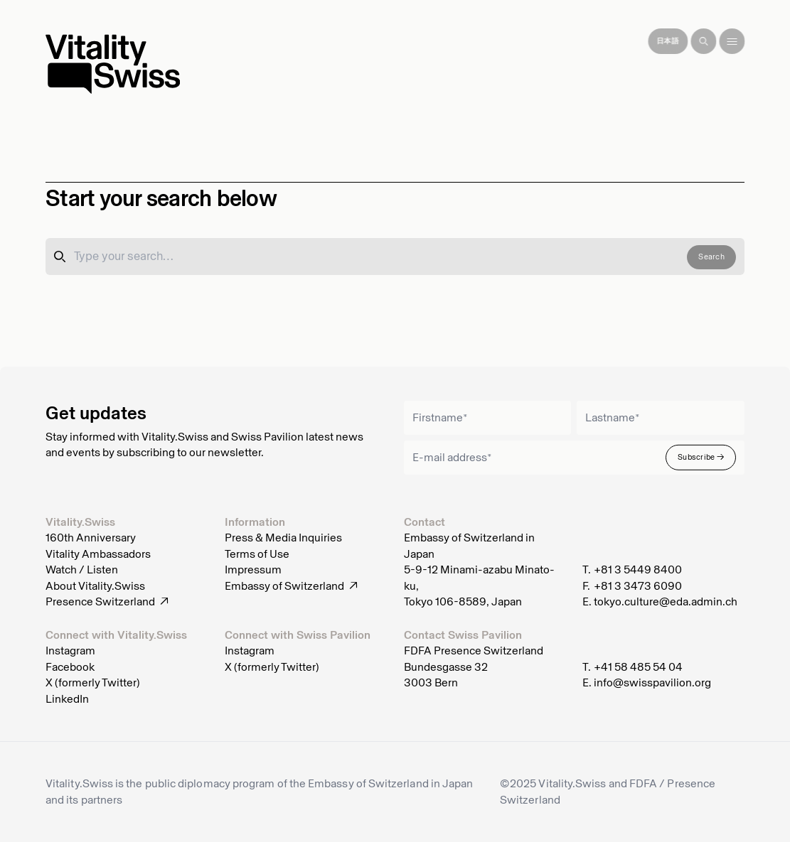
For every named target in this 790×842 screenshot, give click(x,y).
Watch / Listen (82, 569)
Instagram (70, 650)
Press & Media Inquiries (283, 537)
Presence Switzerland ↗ (107, 601)
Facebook (70, 667)
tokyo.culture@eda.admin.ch (665, 601)
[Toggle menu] (731, 41)
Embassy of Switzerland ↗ (291, 586)
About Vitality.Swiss (95, 586)
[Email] (574, 458)
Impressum (253, 569)
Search (711, 256)
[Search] (703, 41)
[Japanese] (668, 41)
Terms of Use (257, 554)
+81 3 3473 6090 (638, 586)
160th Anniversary (91, 537)
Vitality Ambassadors (98, 554)
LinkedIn (67, 699)
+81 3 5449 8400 (638, 569)
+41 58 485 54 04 (638, 667)
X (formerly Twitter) (92, 682)
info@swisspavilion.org (652, 682)
